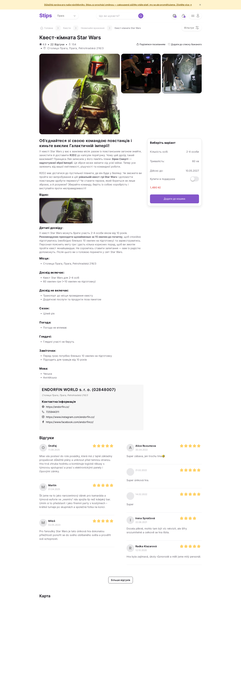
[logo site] (45, 15)
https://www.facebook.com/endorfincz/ (68, 422)
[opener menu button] (195, 16)
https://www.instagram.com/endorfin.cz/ (68, 417)
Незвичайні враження (92, 28)
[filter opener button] (192, 28)
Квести (67, 28)
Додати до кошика (174, 198)
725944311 (50, 411)
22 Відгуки (57, 44)
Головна (46, 28)
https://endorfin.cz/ (55, 406)
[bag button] (183, 16)
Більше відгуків (120, 580)
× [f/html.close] (200, 4)
